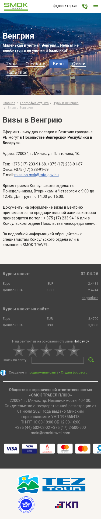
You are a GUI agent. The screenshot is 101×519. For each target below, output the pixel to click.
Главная (9, 103)
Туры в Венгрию (66, 103)
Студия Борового (74, 372)
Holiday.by (81, 341)
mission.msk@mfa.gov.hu (36, 175)
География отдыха (34, 103)
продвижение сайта (42, 372)
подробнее (90, 298)
